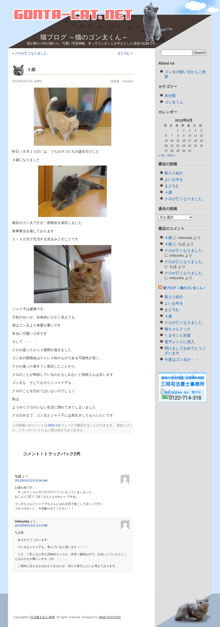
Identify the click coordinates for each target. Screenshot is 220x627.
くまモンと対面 (177, 335)
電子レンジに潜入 (179, 342)
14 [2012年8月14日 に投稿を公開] (172, 140)
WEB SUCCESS (110, 617)
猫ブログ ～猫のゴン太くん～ (84, 37)
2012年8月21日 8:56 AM (31, 480)
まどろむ (123, 53)
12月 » (171, 155)
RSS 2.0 (54, 425)
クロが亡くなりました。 (32, 53)
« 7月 (161, 155)
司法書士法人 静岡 (42, 617)
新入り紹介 (173, 173)
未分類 (170, 96)
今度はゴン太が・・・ (183, 360)
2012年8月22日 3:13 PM (31, 525)
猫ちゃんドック (177, 329)
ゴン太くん (173, 102)
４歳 (168, 192)
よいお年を (173, 180)
